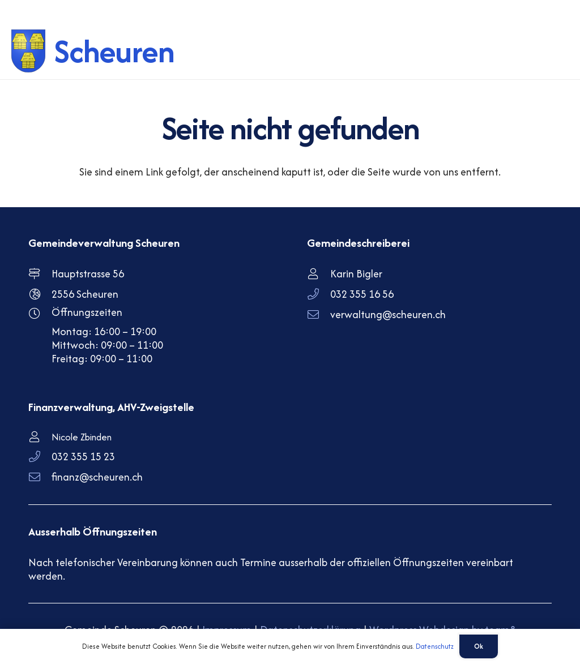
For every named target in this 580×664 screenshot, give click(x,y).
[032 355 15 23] (40, 456)
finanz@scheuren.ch (97, 477)
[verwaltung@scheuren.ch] (318, 314)
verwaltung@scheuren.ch (388, 314)
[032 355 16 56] (318, 294)
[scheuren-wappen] (29, 51)
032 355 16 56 (362, 294)
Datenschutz (435, 646)
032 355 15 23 (83, 456)
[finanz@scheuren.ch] (40, 477)
